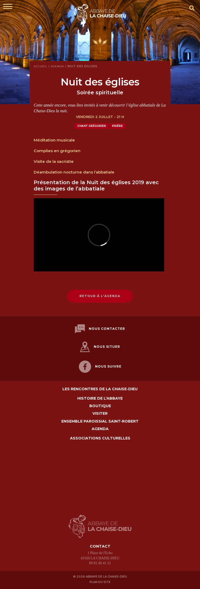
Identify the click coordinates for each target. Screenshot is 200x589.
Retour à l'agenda (100, 296)
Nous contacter (100, 328)
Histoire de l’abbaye (100, 398)
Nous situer (100, 347)
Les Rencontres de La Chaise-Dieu (100, 389)
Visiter (100, 414)
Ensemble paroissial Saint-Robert (100, 421)
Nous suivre (100, 367)
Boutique (100, 406)
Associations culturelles (100, 438)
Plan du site (100, 582)
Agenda (100, 429)
